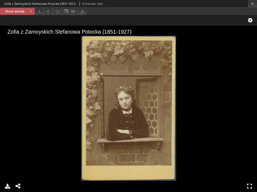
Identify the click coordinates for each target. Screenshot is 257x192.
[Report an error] (82, 11)
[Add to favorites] (57, 11)
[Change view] (65, 11)
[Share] (48, 11)
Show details (19, 11)
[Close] (252, 3)
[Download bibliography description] (73, 11)
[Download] (39, 11)
